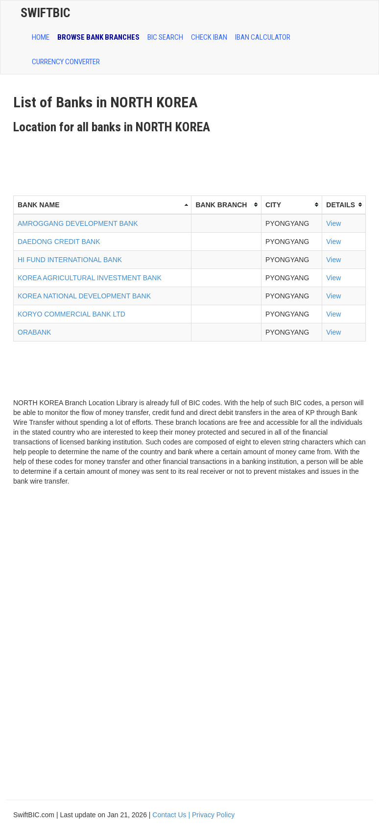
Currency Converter (66, 61)
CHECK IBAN (209, 37)
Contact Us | (172, 815)
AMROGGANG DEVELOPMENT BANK (78, 223)
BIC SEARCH (165, 37)
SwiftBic (45, 12)
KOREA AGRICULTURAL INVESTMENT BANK (90, 278)
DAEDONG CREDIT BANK (59, 241)
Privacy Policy (213, 815)
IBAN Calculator (262, 37)
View (333, 223)
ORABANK (34, 332)
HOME (40, 37)
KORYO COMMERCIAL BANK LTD (71, 314)
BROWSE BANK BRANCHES (98, 37)
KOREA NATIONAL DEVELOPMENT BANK (84, 296)
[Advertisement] (191, 161)
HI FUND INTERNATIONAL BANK (70, 260)
